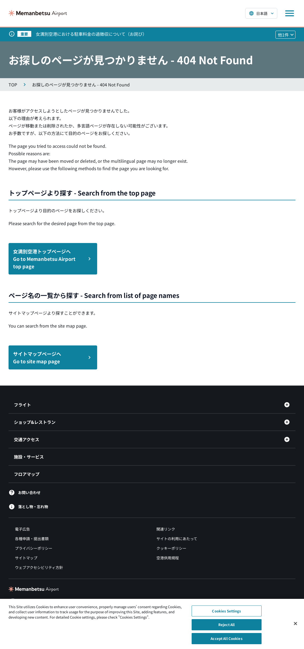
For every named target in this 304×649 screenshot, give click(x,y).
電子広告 (22, 529)
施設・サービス (29, 456)
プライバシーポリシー (33, 548)
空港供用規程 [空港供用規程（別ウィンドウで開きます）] (167, 557)
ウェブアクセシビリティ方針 (39, 567)
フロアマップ (27, 474)
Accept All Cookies (226, 640)
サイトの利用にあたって (176, 538)
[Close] (295, 626)
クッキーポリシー (171, 548)
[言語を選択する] (261, 13)
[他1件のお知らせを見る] (285, 35)
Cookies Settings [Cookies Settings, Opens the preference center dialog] (226, 613)
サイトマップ (26, 557)
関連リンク (165, 529)
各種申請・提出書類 (32, 538)
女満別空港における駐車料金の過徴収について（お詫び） (91, 34)
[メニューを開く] (289, 13)
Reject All (226, 627)
